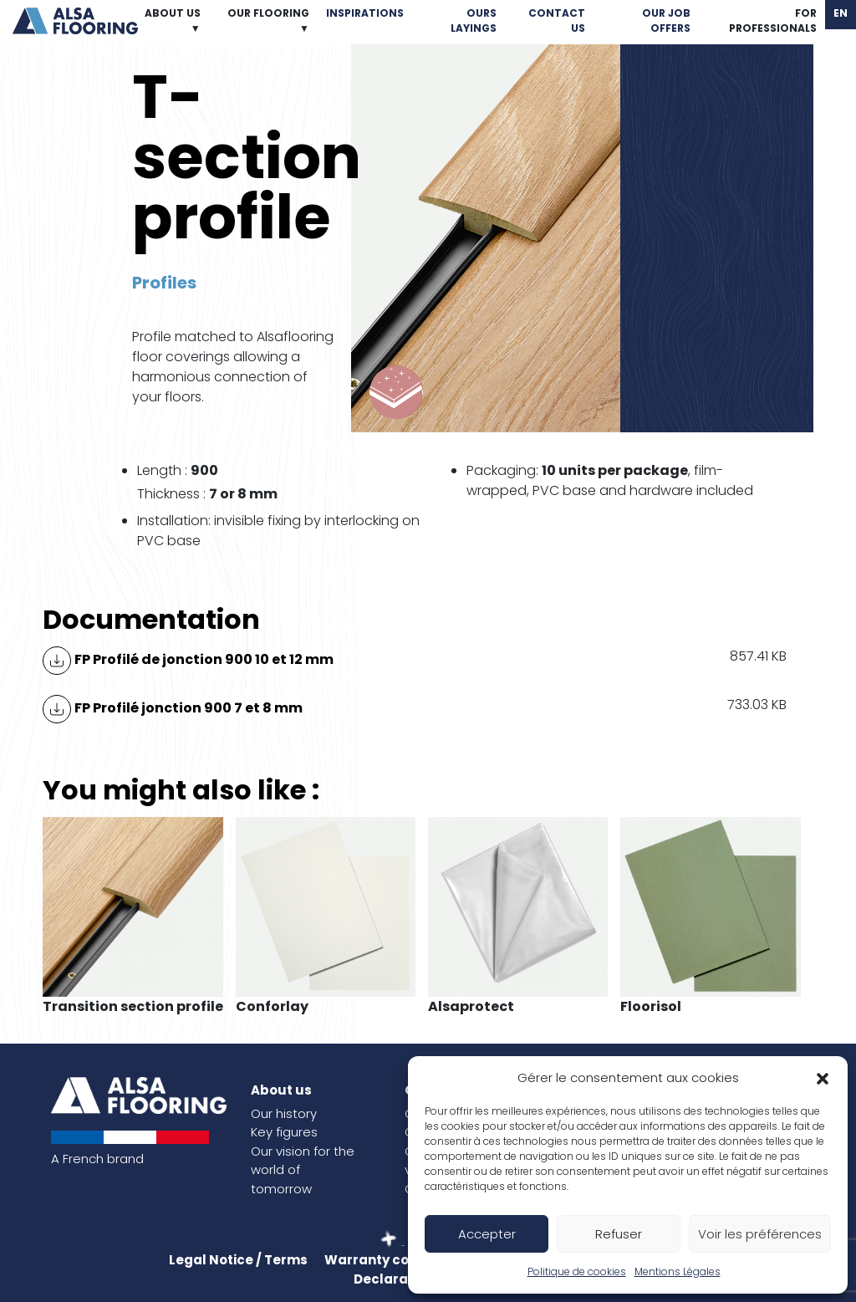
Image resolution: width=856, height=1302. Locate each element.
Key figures (284, 1132)
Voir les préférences (760, 1234)
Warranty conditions (393, 1260)
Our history (284, 1113)
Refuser (618, 1234)
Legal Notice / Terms (238, 1260)
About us (281, 1090)
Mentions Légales (677, 1271)
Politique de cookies (576, 1271)
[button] (822, 1078)
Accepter (487, 1234)
